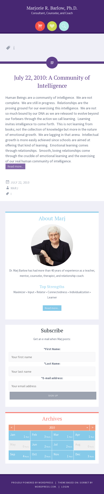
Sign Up (53, 395)
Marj (14, 188)
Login (65, 486)
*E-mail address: (52, 378)
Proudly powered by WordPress (32, 482)
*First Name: (52, 349)
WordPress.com (45, 486)
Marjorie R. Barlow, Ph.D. (52, 8)
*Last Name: (52, 363)
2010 (52, 427)
